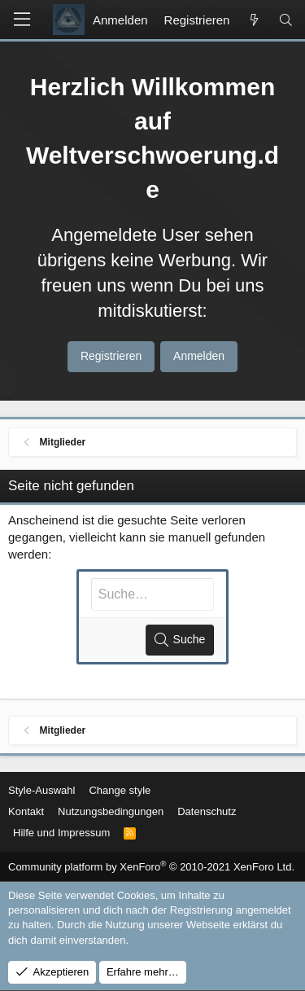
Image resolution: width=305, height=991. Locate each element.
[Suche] (286, 20)
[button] (22, 19)
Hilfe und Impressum (61, 833)
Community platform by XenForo (151, 867)
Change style (119, 790)
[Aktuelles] (253, 20)
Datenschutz (206, 811)
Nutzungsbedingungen (110, 811)
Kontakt (26, 811)
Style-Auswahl (41, 790)
